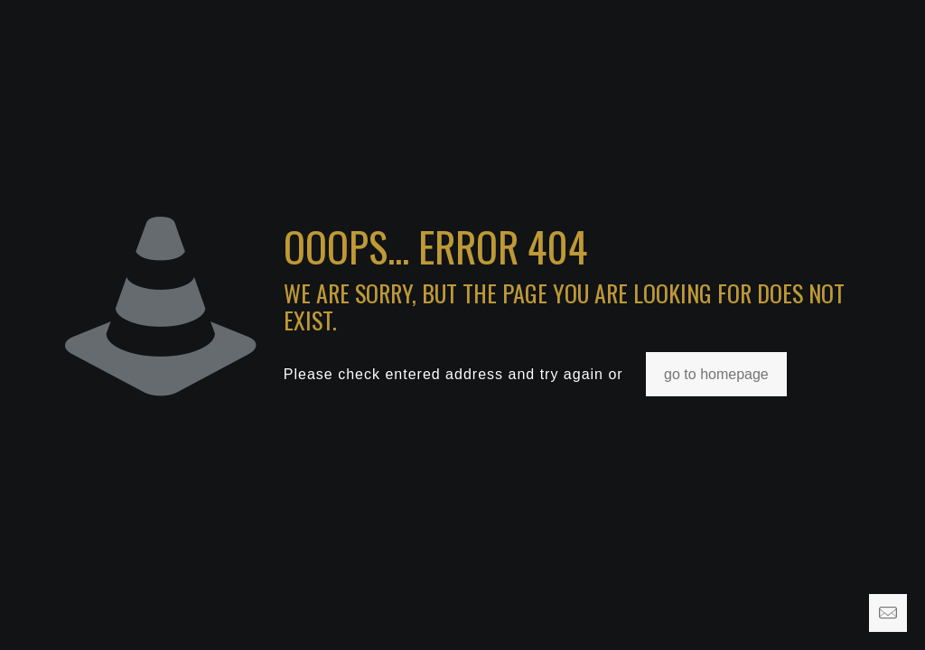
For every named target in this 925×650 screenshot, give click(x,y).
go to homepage (716, 374)
